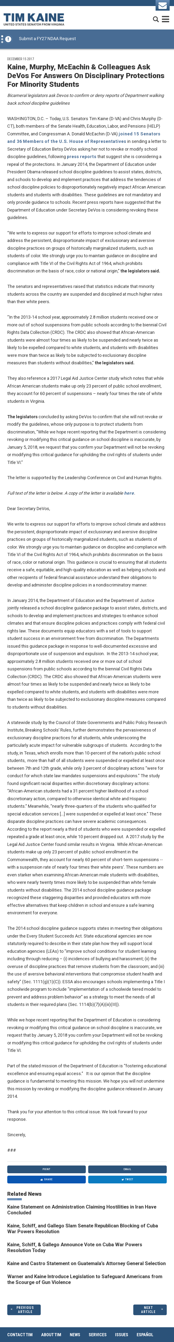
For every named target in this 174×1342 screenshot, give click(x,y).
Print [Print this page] (46, 1169)
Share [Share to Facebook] (46, 1179)
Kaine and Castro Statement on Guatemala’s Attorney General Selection (86, 1263)
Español (145, 1334)
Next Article (148, 1310)
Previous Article (25, 1310)
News (75, 1334)
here (129, 493)
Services (98, 1334)
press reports (81, 156)
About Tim (51, 1334)
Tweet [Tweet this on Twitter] (127, 1179)
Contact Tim (20, 1334)
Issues (121, 1334)
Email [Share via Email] (127, 1169)
